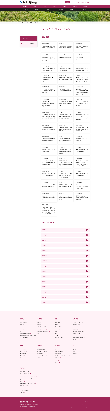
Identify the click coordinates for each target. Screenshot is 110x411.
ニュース (26, 38)
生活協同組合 (57, 357)
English (67, 2)
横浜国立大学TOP (67, 404)
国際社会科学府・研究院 (24, 371)
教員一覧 (39, 322)
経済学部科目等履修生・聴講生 (78, 331)
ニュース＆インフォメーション (28, 44)
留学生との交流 (40, 357)
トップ (72, 2)
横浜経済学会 (22, 387)
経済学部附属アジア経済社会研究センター (28, 335)
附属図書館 (22, 392)
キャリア (65, 6)
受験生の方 (37, 9)
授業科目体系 (57, 322)
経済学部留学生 (40, 353)
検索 (88, 2)
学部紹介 (25, 6)
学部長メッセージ (23, 322)
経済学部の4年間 (23, 353)
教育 (45, 6)
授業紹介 (56, 324)
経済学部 (74, 349)
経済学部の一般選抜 (76, 324)
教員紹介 (35, 6)
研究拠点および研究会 (41, 329)
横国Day (56, 360)
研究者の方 (72, 9)
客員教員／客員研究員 (41, 326)
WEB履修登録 (57, 329)
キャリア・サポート (23, 351)
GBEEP (56, 331)
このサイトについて (76, 404)
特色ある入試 (75, 326)
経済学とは (22, 324)
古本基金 (56, 362)
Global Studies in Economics (42, 351)
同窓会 (21, 357)
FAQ (21, 331)
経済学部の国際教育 (41, 349)
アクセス (76, 2)
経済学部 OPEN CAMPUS (77, 333)
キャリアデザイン (23, 349)
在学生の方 (26, 9)
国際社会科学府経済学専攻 (25, 333)
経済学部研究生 (75, 329)
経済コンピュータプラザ (59, 337)
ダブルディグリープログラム (42, 355)
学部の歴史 (22, 329)
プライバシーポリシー (86, 404)
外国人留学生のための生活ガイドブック (27, 383)
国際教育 (75, 6)
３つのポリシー (23, 326)
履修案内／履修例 (58, 326)
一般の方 (84, 9)
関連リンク (23, 368)
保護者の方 (61, 9)
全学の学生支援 (58, 353)
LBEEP (56, 335)
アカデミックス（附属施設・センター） (62, 355)
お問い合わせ (83, 2)
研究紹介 (39, 324)
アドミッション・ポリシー (78, 322)
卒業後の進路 (22, 355)
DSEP (56, 333)
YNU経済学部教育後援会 (24, 337)
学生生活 (85, 6)
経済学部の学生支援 (59, 351)
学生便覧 (56, 349)
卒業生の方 (49, 9)
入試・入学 (55, 6)
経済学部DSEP (75, 353)
